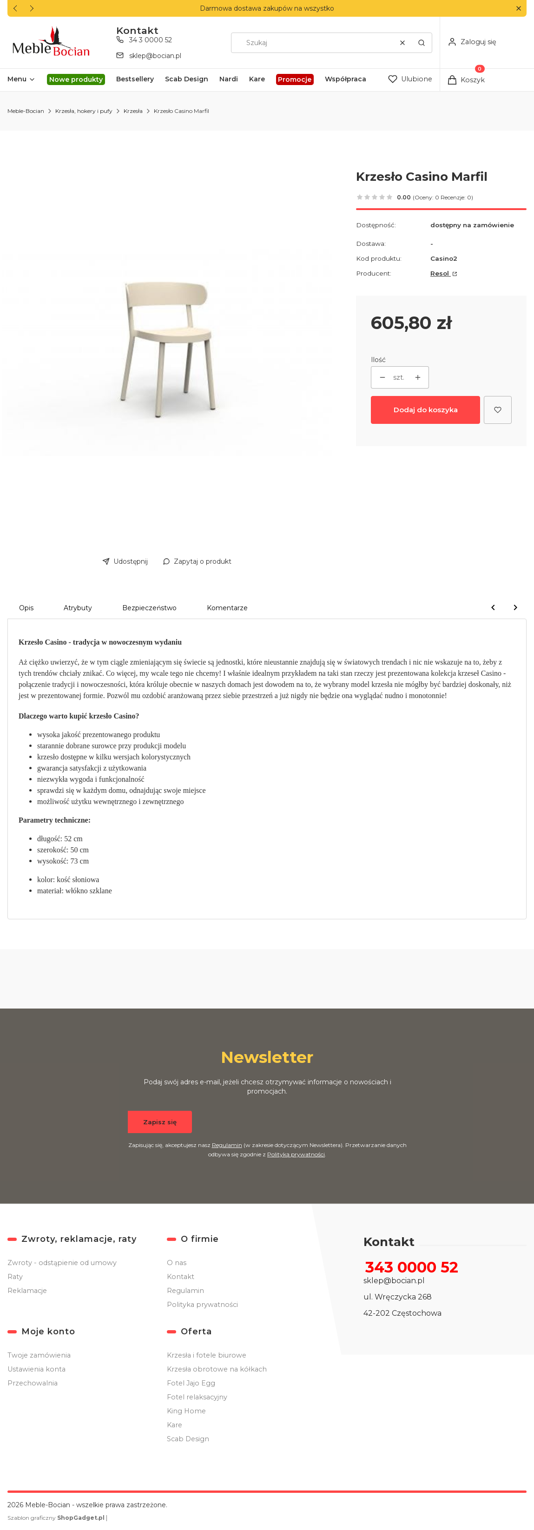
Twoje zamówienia (39, 1355)
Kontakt (180, 1277)
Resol (440, 273)
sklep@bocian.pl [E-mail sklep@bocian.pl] (155, 56)
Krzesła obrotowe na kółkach (217, 1369)
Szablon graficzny (56, 1517)
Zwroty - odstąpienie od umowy (62, 1263)
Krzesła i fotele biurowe (206, 1355)
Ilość (378, 360)
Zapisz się (160, 1122)
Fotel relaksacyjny (197, 1397)
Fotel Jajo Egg (191, 1383)
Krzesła (133, 110)
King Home (186, 1411)
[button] (518, 8)
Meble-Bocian (25, 110)
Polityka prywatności (202, 1304)
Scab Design (188, 1439)
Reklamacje (27, 1290)
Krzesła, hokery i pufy (83, 110)
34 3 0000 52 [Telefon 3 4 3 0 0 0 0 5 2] (150, 40)
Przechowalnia (32, 1383)
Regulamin (226, 1144)
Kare (174, 1425)
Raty (15, 1277)
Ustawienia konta (36, 1369)
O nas (176, 1263)
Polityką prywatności (296, 1154)
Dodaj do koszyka (426, 409)
